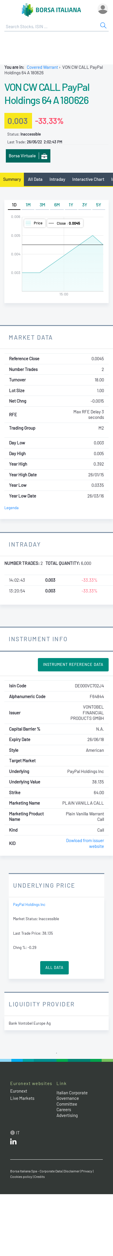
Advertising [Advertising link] (67, 1115)
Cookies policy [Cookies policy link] (21, 1176)
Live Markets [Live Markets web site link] (22, 1098)
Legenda (11, 507)
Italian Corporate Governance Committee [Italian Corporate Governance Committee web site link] (72, 1098)
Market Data (31, 337)
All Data (35, 179)
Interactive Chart (88, 179)
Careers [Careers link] (64, 1109)
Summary (12, 179)
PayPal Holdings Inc (29, 904)
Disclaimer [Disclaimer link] (72, 1171)
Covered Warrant (42, 67)
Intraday (57, 179)
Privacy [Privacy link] (86, 1171)
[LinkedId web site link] (13, 1142)
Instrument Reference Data (73, 664)
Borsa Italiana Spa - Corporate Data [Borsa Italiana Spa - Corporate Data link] (36, 1171)
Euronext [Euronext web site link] (18, 1090)
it (18, 1132)
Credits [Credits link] (39, 1176)
